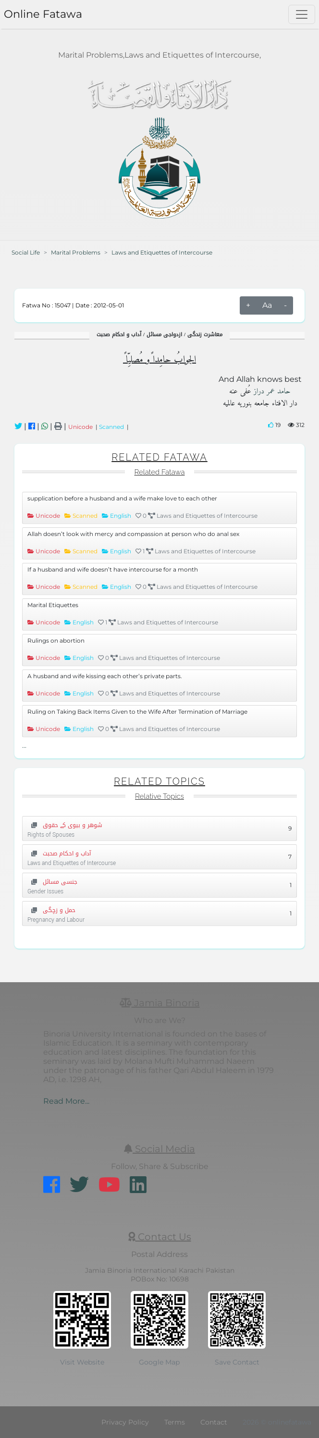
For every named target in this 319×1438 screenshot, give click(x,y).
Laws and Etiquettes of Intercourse (161, 252)
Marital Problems (75, 252)
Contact (213, 1422)
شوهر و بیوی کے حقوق (64, 825)
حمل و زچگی (51, 910)
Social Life (26, 252)
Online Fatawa (43, 14)
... (24, 745)
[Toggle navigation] (301, 14)
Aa (267, 305)
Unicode (82, 426)
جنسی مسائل (52, 882)
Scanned (113, 426)
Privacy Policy (125, 1422)
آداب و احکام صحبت (59, 853)
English (121, 515)
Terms (174, 1422)
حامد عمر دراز (271, 391)
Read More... (66, 1101)
